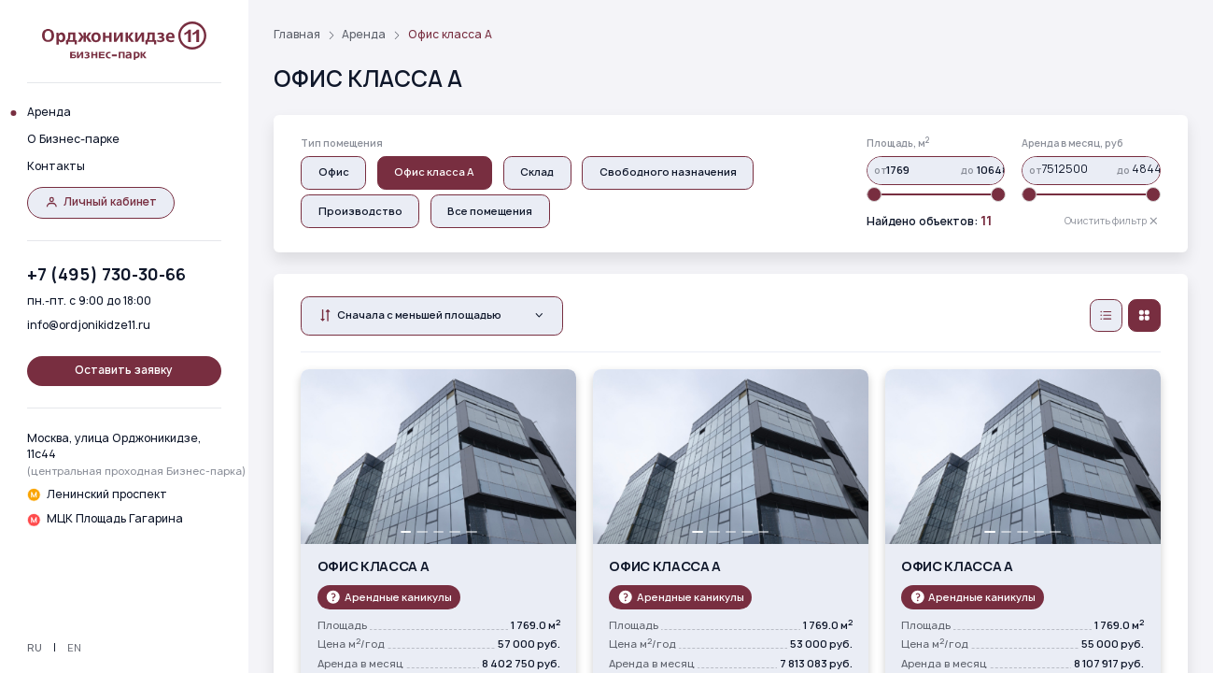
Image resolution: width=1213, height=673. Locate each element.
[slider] (874, 194)
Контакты (56, 166)
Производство (360, 211)
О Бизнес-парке (73, 139)
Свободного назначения (668, 172)
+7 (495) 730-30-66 (106, 274)
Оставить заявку (124, 370)
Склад (537, 172)
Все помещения (489, 211)
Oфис (333, 172)
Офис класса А (434, 172)
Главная (297, 34)
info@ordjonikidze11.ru (88, 325)
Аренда (49, 112)
